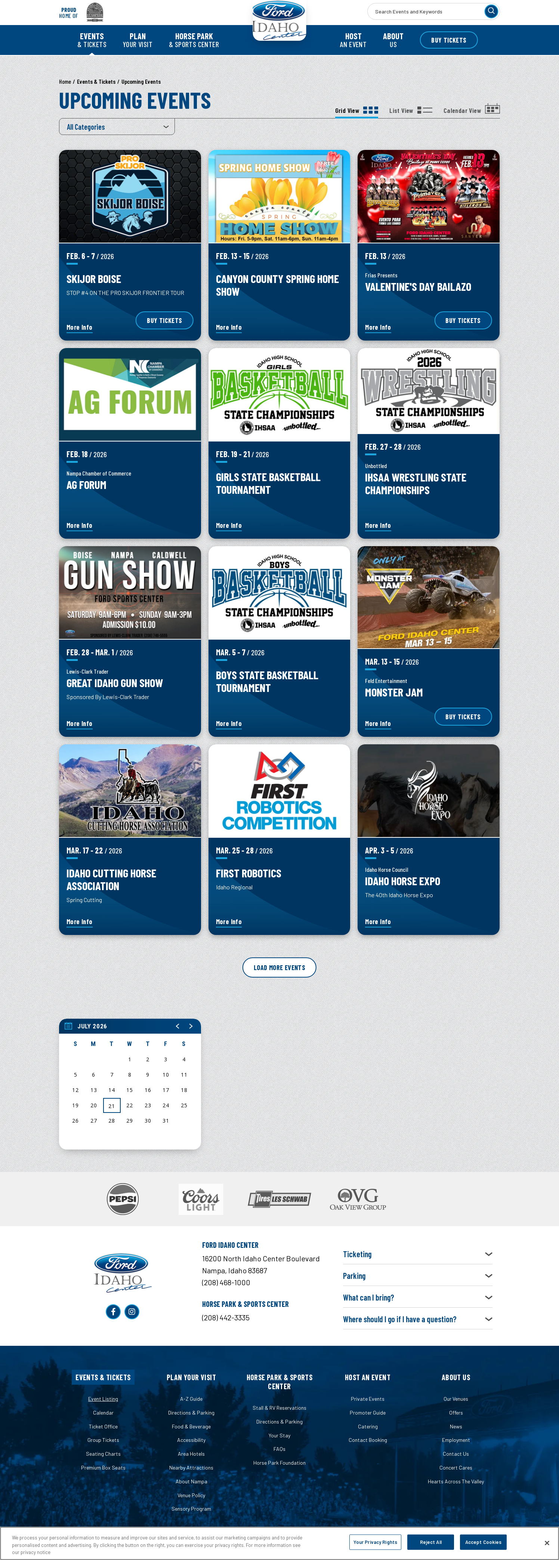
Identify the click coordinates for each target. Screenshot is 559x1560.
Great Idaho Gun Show (115, 682)
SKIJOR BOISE (94, 278)
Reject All (431, 1542)
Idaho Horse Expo (402, 880)
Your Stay (279, 1435)
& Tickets (91, 40)
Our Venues (456, 1399)
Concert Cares (455, 1467)
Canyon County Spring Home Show (277, 284)
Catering (368, 1426)
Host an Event (367, 1377)
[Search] (491, 11)
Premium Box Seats (103, 1467)
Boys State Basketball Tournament (267, 681)
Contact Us (456, 1453)
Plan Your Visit (191, 1377)
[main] (279, 621)
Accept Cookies (483, 1542)
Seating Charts (103, 1453)
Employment (456, 1440)
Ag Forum (86, 484)
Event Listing (103, 1399)
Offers (456, 1412)
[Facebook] (113, 1311)
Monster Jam (394, 696)
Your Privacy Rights (375, 1542)
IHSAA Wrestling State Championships (415, 483)
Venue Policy (191, 1495)
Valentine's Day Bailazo (418, 286)
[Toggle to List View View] (410, 111)
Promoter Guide (368, 1412)
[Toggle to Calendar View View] (472, 111)
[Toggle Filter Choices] (117, 126)
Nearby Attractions (191, 1467)
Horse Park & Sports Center (280, 1382)
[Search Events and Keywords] (433, 11)
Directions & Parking (191, 1412)
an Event (353, 40)
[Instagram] (131, 1311)
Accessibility (191, 1440)
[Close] (547, 1543)
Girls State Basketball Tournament (268, 483)
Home (65, 81)
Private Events (367, 1399)
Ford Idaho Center (279, 29)
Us (393, 40)
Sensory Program (191, 1508)
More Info (80, 327)
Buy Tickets (448, 40)
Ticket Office (103, 1426)
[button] (178, 1026)
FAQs (279, 1449)
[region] (130, 1084)
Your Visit (137, 40)
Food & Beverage (191, 1426)
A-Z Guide (191, 1399)
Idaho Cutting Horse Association (111, 879)
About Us (456, 1377)
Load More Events (279, 967)
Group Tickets (103, 1440)
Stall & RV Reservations (279, 1407)
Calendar (103, 1412)
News (456, 1426)
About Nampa (191, 1481)
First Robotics (248, 873)
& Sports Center (194, 40)
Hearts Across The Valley (456, 1481)
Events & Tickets (102, 1377)
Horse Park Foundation (279, 1462)
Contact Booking (368, 1440)
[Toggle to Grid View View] (357, 111)
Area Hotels (191, 1453)
